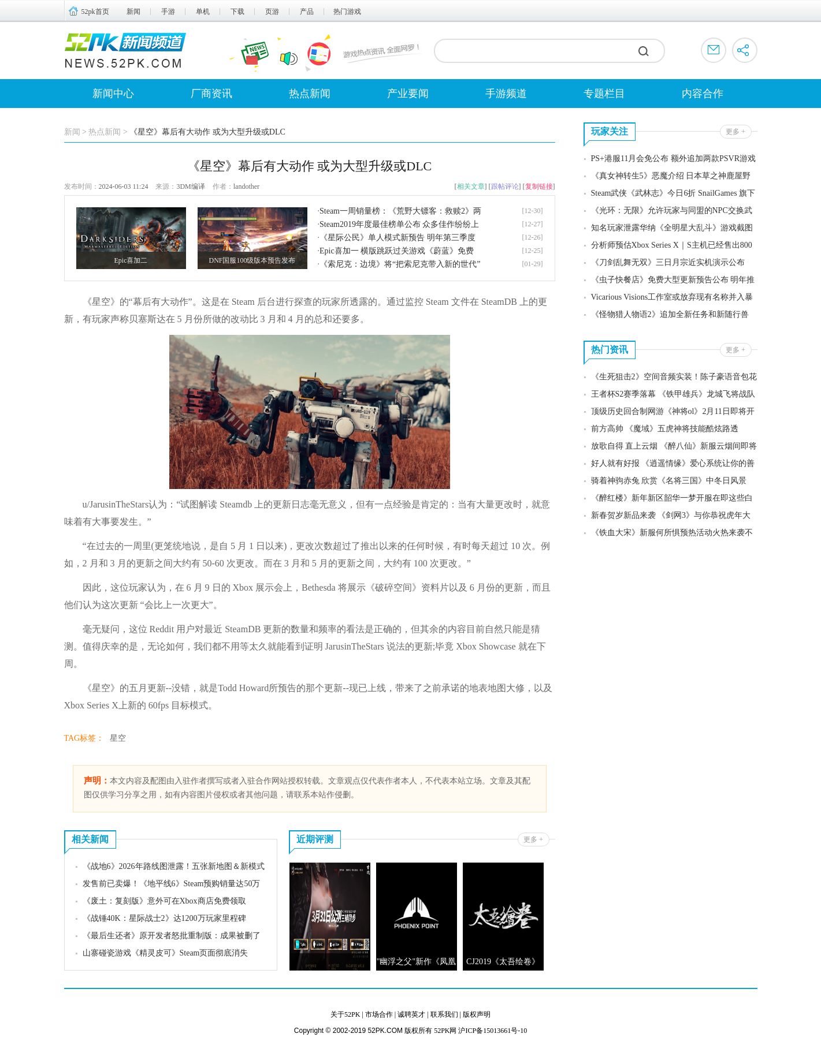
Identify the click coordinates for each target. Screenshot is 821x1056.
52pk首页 (95, 12)
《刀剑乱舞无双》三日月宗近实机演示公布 (668, 262)
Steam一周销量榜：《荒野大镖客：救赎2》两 (400, 211)
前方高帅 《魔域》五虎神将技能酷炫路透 (665, 428)
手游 (168, 12)
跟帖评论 (505, 186)
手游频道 (506, 93)
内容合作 (702, 93)
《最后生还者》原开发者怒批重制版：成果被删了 (172, 935)
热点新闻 (309, 93)
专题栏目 (604, 93)
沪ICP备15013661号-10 (492, 1031)
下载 (237, 12)
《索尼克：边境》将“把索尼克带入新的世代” (400, 264)
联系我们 (444, 1014)
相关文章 (471, 186)
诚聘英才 (411, 1014)
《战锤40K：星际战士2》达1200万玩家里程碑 (164, 918)
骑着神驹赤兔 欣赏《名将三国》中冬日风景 (669, 480)
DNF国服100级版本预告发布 (252, 260)
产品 (307, 12)
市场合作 (379, 1014)
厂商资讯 (211, 93)
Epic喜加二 (131, 260)
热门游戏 (347, 12)
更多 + (533, 839)
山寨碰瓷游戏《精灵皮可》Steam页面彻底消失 (165, 953)
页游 (272, 12)
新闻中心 (113, 93)
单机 (203, 12)
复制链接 (539, 186)
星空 (118, 738)
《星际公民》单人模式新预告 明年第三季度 (397, 237)
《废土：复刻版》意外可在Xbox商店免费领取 (164, 901)
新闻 (133, 12)
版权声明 (477, 1014)
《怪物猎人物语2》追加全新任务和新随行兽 (670, 314)
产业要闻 (408, 93)
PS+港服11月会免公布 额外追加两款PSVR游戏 (673, 158)
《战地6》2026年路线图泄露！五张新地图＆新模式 (174, 866)
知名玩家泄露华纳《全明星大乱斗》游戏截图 (672, 227)
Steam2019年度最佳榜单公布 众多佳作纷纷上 (400, 224)
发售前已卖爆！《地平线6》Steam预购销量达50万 (172, 883)
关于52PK (345, 1014)
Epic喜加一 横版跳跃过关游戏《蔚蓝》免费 (397, 251)
